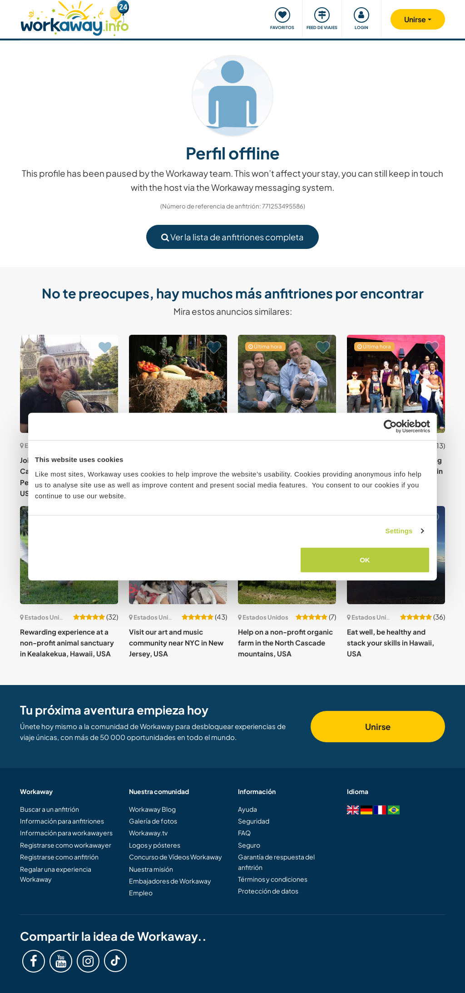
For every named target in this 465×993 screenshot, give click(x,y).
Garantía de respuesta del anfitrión (276, 862)
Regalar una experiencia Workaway (55, 874)
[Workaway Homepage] (74, 17)
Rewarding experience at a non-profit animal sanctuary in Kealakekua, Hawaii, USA (67, 642)
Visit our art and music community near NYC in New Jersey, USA (176, 642)
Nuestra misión (151, 869)
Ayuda (247, 809)
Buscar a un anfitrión (49, 809)
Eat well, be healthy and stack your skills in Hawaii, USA (390, 642)
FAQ (244, 833)
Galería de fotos (153, 821)
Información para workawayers (66, 833)
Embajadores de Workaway (170, 881)
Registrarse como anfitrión (59, 857)
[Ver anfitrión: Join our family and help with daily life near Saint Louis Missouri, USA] (287, 384)
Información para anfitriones (62, 821)
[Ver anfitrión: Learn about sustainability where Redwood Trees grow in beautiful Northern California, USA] (178, 384)
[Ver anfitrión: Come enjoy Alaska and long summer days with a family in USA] (396, 384)
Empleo (141, 893)
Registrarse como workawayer (65, 845)
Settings (399, 531)
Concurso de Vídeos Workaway (175, 857)
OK (365, 559)
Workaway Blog (152, 809)
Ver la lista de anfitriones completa (232, 237)
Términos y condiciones (272, 879)
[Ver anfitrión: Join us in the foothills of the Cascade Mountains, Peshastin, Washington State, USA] (69, 384)
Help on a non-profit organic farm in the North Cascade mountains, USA (285, 642)
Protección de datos (268, 891)
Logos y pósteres (154, 845)
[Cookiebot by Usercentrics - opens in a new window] (390, 426)
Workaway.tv (148, 833)
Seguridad (253, 821)
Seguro (249, 845)
